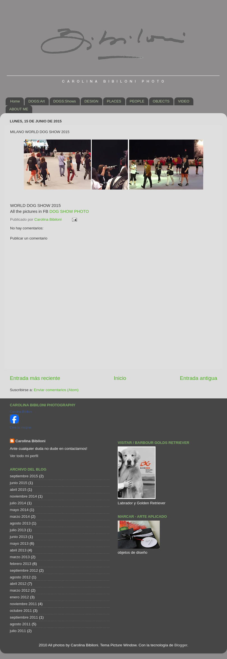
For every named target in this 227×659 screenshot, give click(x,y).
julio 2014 (18, 503)
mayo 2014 (19, 510)
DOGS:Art (36, 101)
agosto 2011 (20, 624)
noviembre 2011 (23, 604)
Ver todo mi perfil (24, 456)
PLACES (114, 101)
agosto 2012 (20, 577)
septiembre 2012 (24, 570)
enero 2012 (19, 597)
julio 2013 (18, 530)
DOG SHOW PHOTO (69, 211)
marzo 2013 (20, 557)
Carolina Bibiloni (21, 411)
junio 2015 (18, 483)
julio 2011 (18, 631)
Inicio (120, 378)
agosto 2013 (20, 523)
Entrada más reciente (35, 378)
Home (15, 101)
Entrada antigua (198, 378)
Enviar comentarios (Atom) (56, 390)
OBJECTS (161, 101)
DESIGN (91, 101)
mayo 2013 (19, 543)
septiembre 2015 (24, 476)
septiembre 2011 (24, 617)
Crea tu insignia (20, 427)
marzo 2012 (20, 590)
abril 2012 (18, 584)
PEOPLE (137, 101)
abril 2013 (18, 550)
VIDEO (183, 101)
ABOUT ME (18, 109)
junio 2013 (18, 537)
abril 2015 (18, 489)
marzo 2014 (20, 516)
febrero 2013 (20, 564)
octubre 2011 (21, 610)
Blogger (180, 645)
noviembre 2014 (23, 496)
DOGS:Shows (64, 101)
